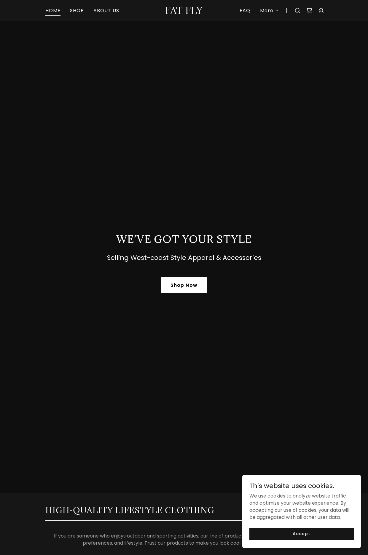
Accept (301, 534)
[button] (269, 10)
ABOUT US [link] (106, 10)
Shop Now (184, 285)
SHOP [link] (77, 10)
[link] (184, 12)
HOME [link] (52, 10)
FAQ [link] (245, 10)
